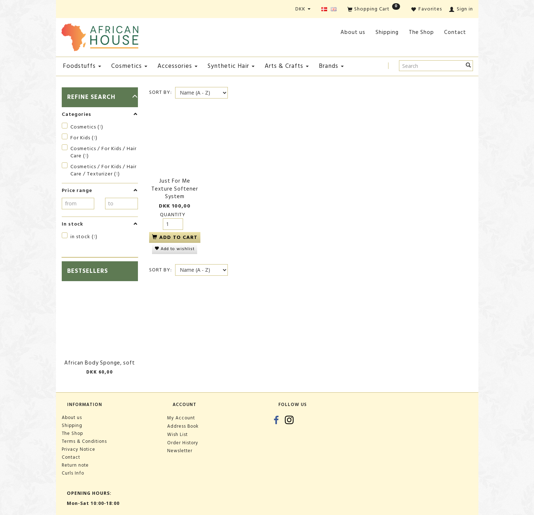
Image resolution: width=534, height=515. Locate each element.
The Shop (421, 32)
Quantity (173, 214)
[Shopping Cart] (373, 10)
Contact (455, 32)
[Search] (468, 65)
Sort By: (160, 92)
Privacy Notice (78, 449)
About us (352, 32)
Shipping (387, 32)
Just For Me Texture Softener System (174, 188)
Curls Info (73, 473)
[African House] (100, 35)
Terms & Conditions (84, 441)
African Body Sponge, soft (99, 363)
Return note (75, 465)
